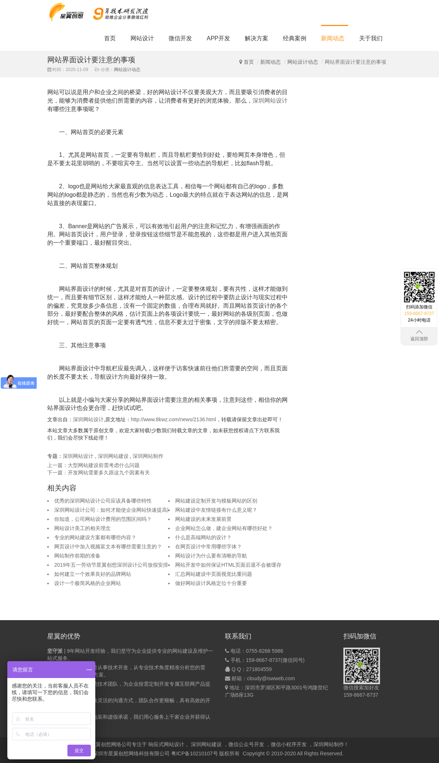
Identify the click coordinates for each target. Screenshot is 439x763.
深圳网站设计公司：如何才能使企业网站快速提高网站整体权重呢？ (131, 510)
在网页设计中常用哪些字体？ (208, 546)
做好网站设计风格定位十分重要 (211, 583)
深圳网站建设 (113, 456)
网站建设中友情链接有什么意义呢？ (216, 510)
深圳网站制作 (148, 456)
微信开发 (180, 38)
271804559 (259, 669)
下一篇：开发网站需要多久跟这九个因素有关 (98, 472)
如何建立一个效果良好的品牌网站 (92, 574)
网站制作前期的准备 (77, 556)
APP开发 (218, 38)
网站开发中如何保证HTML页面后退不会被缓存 (228, 565)
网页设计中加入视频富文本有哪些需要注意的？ (108, 546)
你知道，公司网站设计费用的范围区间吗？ (103, 519)
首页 (110, 38)
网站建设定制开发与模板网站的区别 (216, 501)
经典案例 (294, 38)
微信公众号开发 (246, 744)
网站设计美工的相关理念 (82, 528)
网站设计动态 (302, 62)
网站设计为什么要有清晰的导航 (211, 556)
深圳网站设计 (270, 100)
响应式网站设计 (166, 744)
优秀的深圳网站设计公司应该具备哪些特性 (103, 501)
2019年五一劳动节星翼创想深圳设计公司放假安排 (111, 565)
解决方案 (256, 38)
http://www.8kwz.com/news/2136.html (173, 419)
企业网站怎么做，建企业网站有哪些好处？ (224, 528)
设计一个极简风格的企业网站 (87, 583)
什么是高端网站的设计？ (203, 537)
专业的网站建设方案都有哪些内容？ (95, 537)
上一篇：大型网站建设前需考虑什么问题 (93, 465)
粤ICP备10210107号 (194, 753)
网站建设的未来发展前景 (203, 519)
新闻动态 (332, 38)
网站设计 (142, 38)
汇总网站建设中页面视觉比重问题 (213, 574)
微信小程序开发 (289, 744)
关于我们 (371, 38)
